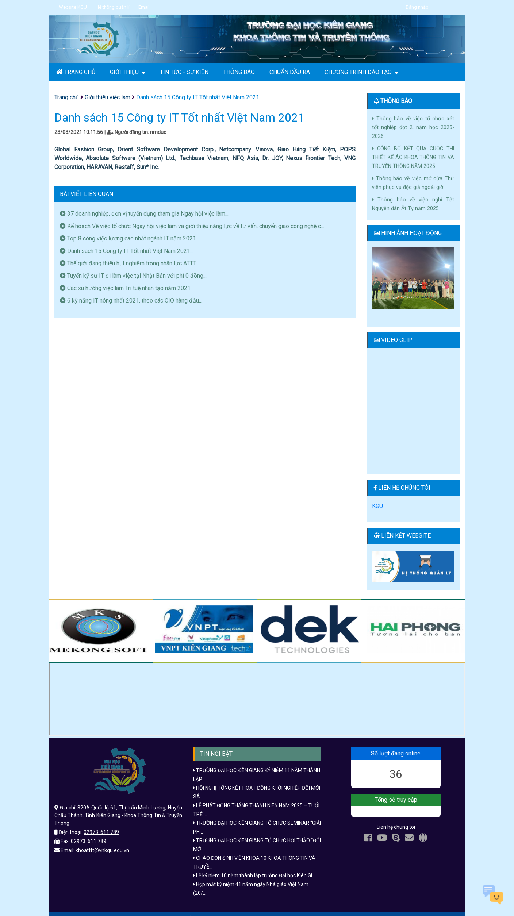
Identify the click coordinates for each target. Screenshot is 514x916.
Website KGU (73, 7)
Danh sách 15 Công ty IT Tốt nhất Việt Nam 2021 (197, 97)
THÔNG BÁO (239, 72)
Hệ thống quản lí (113, 7)
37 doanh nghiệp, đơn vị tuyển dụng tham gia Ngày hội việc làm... (144, 213)
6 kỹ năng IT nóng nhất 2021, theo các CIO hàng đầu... (131, 300)
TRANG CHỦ (75, 72)
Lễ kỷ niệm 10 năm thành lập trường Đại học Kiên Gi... (254, 867)
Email (144, 7)
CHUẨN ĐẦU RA (289, 72)
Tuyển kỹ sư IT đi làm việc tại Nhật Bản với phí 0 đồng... (133, 275)
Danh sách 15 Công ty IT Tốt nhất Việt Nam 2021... (126, 250)
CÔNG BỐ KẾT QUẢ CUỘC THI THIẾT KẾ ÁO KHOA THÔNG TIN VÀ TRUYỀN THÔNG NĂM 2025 (413, 151)
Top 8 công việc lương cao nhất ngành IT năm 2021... (129, 238)
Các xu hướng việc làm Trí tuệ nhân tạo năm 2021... (127, 288)
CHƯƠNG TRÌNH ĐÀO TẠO (361, 72)
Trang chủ (66, 97)
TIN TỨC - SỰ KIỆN (184, 72)
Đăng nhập (417, 7)
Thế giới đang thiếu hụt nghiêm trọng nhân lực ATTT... (129, 263)
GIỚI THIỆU (127, 72)
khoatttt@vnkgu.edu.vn (102, 841)
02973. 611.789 (101, 823)
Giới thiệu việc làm (107, 97)
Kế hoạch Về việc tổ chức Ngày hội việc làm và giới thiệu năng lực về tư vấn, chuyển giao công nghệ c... (192, 226)
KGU (377, 497)
